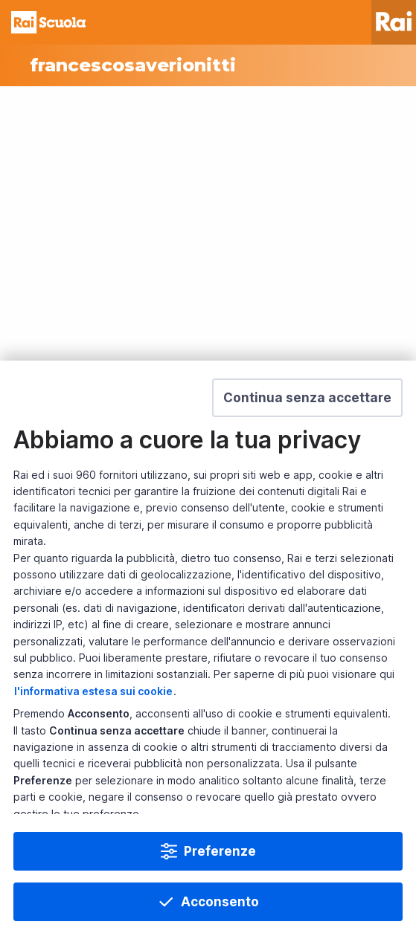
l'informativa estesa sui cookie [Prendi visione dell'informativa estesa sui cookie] (93, 691)
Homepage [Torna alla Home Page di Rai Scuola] (48, 22)
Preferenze (220, 851)
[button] (307, 397)
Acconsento (220, 901)
